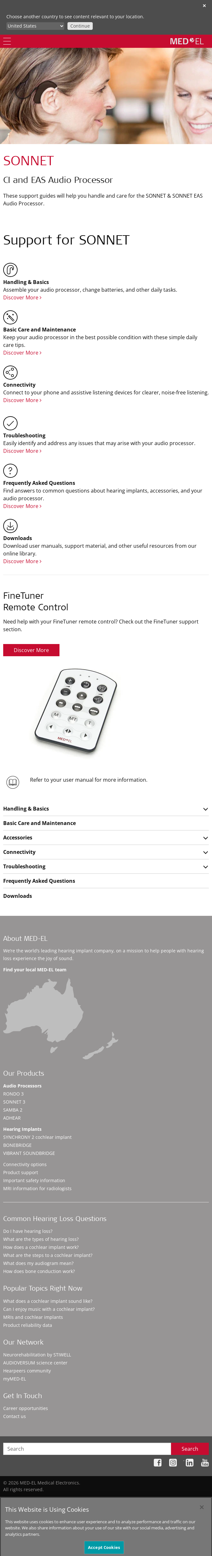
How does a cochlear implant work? (41, 1247)
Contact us (14, 1416)
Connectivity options (25, 1164)
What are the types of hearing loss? (41, 1239)
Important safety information (34, 1180)
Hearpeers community (27, 1371)
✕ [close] (204, 6)
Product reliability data (27, 1325)
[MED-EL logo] (187, 41)
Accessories (17, 837)
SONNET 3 (14, 1102)
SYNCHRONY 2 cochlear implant (37, 1137)
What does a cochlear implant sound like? (47, 1301)
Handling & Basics (26, 808)
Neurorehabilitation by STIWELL (37, 1355)
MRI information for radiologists (37, 1188)
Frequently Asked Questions (39, 880)
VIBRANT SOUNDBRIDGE (29, 1153)
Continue (80, 26)
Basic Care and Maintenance (39, 823)
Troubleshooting (24, 866)
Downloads (17, 895)
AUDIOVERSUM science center (35, 1363)
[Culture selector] (35, 26)
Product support (20, 1172)
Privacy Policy (117, 1499)
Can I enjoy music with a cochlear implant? (49, 1309)
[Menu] (7, 41)
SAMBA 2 (12, 1110)
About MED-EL (25, 939)
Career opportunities (25, 1408)
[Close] (202, 1513)
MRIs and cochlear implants (33, 1317)
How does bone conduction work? (39, 1271)
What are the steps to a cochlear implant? (47, 1255)
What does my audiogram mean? (38, 1263)
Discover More (22, 297)
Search (190, 1448)
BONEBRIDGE (17, 1145)
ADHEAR (12, 1118)
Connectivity (19, 851)
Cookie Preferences (188, 1499)
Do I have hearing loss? (27, 1231)
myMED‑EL (14, 1379)
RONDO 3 (13, 1094)
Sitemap (89, 1499)
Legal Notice (150, 1499)
